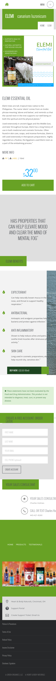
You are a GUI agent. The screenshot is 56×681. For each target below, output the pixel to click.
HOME (42, 25)
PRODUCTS (21, 544)
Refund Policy (6, 639)
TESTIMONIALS (35, 544)
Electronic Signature (8, 663)
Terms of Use (6, 631)
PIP (6, 158)
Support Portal (17, 608)
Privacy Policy (6, 655)
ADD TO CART (28, 184)
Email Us (36, 615)
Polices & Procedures (9, 623)
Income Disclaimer (8, 647)
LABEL (15, 158)
